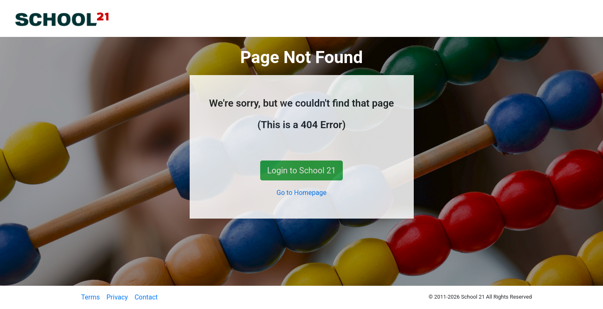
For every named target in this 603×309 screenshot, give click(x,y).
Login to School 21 (301, 170)
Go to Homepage (301, 193)
